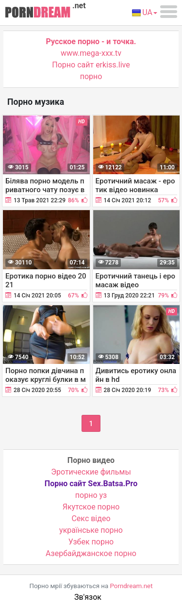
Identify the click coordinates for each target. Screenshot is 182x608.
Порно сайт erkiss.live (91, 64)
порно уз (91, 495)
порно (91, 76)
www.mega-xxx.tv (91, 53)
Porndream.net (131, 586)
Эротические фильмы (91, 472)
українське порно (91, 530)
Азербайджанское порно (91, 553)
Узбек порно (91, 541)
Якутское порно (91, 506)
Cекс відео (90, 518)
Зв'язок (87, 597)
